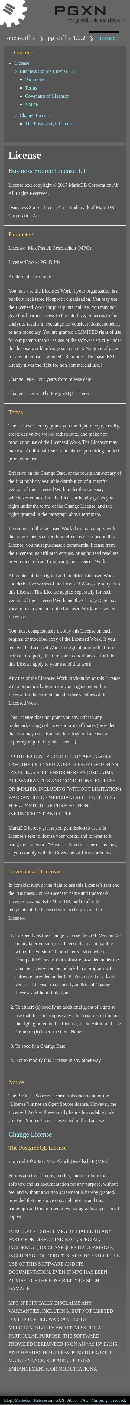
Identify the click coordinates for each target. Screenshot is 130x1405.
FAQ (84, 1400)
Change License (35, 115)
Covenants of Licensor (47, 96)
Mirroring (99, 1400)
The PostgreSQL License (49, 123)
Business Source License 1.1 (47, 71)
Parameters (36, 79)
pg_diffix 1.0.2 (66, 37)
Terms (31, 87)
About (72, 1400)
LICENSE (106, 37)
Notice (31, 104)
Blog (8, 1400)
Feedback (118, 1400)
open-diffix (21, 37)
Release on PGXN (49, 1400)
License (21, 63)
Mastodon (23, 1400)
